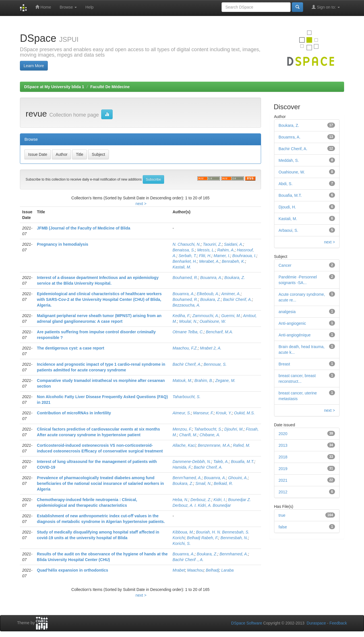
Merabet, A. (209, 261)
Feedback (338, 623)
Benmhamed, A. (234, 554)
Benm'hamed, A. (187, 477)
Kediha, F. (181, 315)
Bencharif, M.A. (219, 332)
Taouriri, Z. (212, 244)
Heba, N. (180, 499)
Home (43, 7)
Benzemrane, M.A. (214, 445)
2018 (283, 457)
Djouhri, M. (234, 429)
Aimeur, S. (182, 413)
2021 (283, 480)
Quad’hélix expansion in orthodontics (72, 570)
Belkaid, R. (223, 483)
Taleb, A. (221, 461)
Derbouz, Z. (201, 499)
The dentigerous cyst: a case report (70, 348)
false (283, 527)
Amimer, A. (231, 293)
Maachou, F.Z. (185, 348)
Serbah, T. (188, 255)
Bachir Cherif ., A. (188, 559)
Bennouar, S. (215, 364)
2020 (283, 433)
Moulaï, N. (188, 321)
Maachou (195, 570)
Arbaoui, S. (288, 230)
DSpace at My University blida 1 (54, 86)
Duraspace (316, 623)
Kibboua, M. (183, 532)
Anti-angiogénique (295, 335)
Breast (284, 364)
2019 (283, 468)
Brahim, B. (204, 380)
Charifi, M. (188, 435)
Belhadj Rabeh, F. (202, 537)
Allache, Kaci (184, 445)
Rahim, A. (226, 250)
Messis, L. (206, 250)
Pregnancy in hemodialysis (62, 244)
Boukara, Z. (234, 277)
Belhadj (212, 570)
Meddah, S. (289, 160)
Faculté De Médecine (110, 86)
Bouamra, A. (211, 277)
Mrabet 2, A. (211, 348)
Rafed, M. (241, 445)
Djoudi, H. (287, 207)
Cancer (285, 265)
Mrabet (179, 570)
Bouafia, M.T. (242, 461)
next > (140, 203)
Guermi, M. (231, 315)
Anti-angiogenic (292, 323)
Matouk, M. (182, 380)
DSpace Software (246, 623)
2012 (283, 492)
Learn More (34, 65)
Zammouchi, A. (206, 315)
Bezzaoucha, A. (186, 305)
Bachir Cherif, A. (237, 299)
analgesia (287, 311)
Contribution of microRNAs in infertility (74, 413)
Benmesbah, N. (234, 537)
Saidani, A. (233, 244)
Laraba (227, 570)
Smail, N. (203, 483)
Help (89, 7)
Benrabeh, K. (233, 261)
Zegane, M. (225, 380)
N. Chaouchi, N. (187, 244)
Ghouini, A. (238, 477)
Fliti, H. (205, 255)
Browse (68, 7)
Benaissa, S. (184, 250)
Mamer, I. (222, 255)
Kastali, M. (182, 267)
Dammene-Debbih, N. (192, 461)
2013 (283, 445)
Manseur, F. (203, 413)
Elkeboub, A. (208, 293)
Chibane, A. (210, 435)
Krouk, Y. (224, 413)
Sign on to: (326, 7)
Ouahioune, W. (213, 321)
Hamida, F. (182, 467)
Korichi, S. (182, 543)
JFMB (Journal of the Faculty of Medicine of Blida (83, 228)
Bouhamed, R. (185, 277)
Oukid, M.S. (244, 413)
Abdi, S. (286, 183)
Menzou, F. (182, 429)
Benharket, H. (185, 261)
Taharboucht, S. (186, 396)
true (282, 515)
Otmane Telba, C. (188, 332)
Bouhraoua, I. (244, 255)
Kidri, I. (220, 499)
